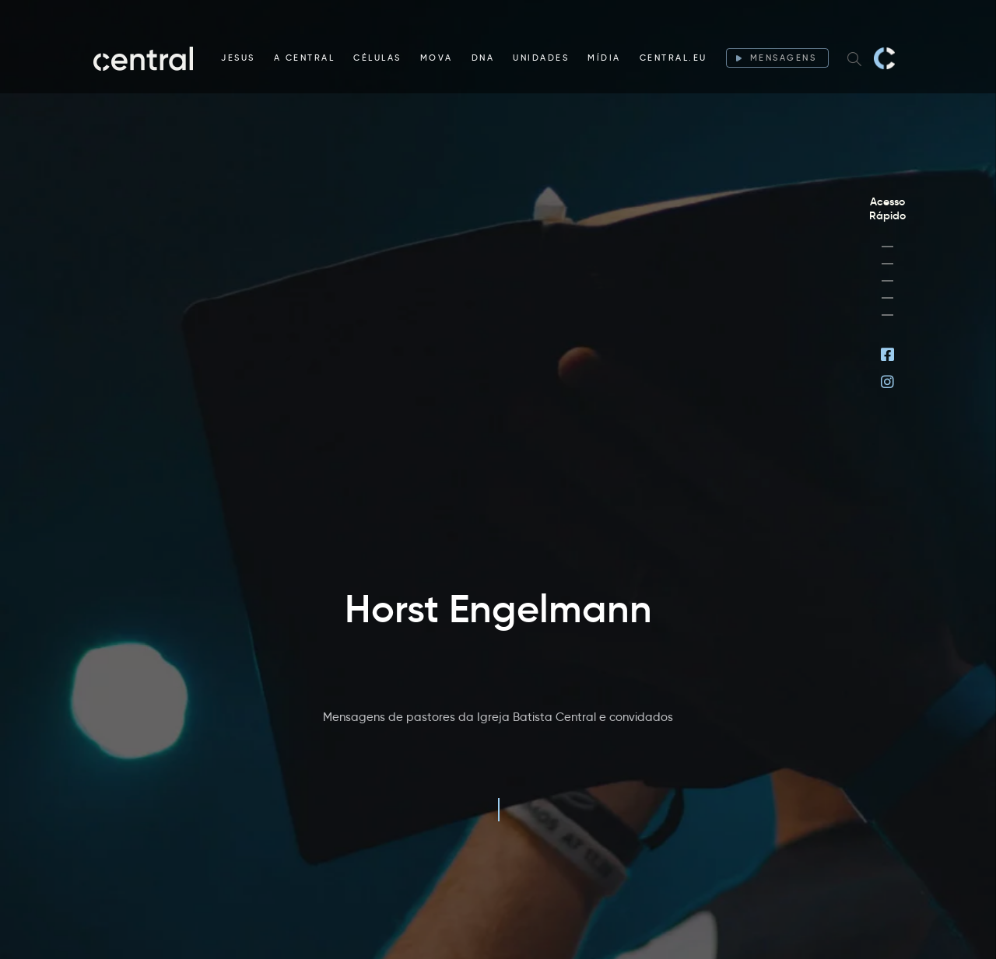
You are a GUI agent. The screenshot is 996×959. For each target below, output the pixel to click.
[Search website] (854, 58)
